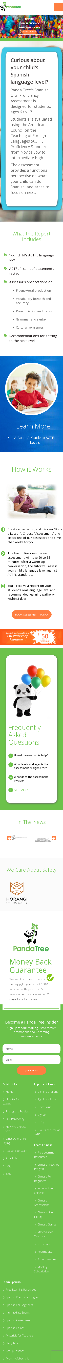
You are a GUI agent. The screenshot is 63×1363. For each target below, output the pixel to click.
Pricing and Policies (16, 1111)
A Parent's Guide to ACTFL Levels (35, 440)
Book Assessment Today (31, 614)
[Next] (54, 838)
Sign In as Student (46, 1099)
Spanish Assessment (17, 1320)
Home (8, 1091)
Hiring (39, 1122)
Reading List (43, 1251)
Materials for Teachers (18, 1335)
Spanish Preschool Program (21, 1297)
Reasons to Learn (15, 1151)
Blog (7, 1173)
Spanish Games (14, 1328)
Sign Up (40, 1115)
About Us (10, 1158)
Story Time (42, 1244)
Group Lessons (45, 1259)
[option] (43, 837)
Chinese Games (45, 1224)
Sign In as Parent (46, 1091)
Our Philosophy (13, 1119)
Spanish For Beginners (18, 1305)
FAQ (7, 1166)
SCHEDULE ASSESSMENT (29, 32)
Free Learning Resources (19, 1289)
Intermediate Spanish (17, 1312)
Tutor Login (42, 1107)
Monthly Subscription (17, 1358)
